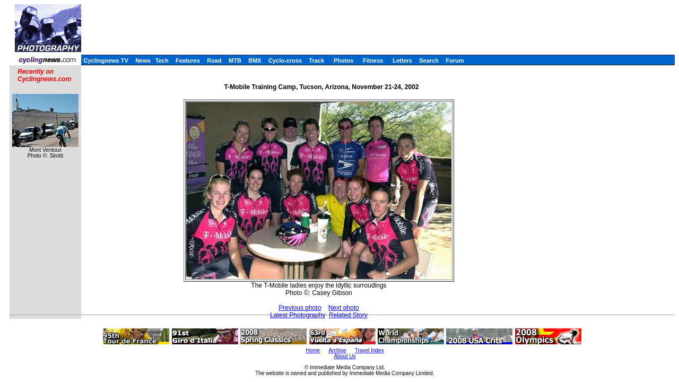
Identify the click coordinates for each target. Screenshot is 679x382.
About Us (344, 356)
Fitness (373, 60)
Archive (337, 350)
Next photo (343, 307)
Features (188, 60)
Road (214, 60)
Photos (343, 60)
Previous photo (299, 307)
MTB (235, 60)
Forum (455, 60)
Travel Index (369, 350)
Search (429, 60)
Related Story (348, 315)
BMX (254, 60)
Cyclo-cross (285, 60)
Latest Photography (297, 315)
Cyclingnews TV (105, 60)
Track (316, 60)
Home (313, 350)
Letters (402, 60)
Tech (162, 60)
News (143, 60)
